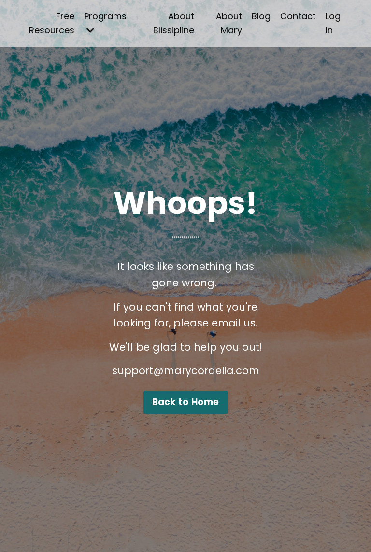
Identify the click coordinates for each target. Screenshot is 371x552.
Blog (261, 16)
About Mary (229, 23)
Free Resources (51, 23)
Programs (105, 22)
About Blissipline (173, 23)
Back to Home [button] (185, 402)
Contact (298, 16)
